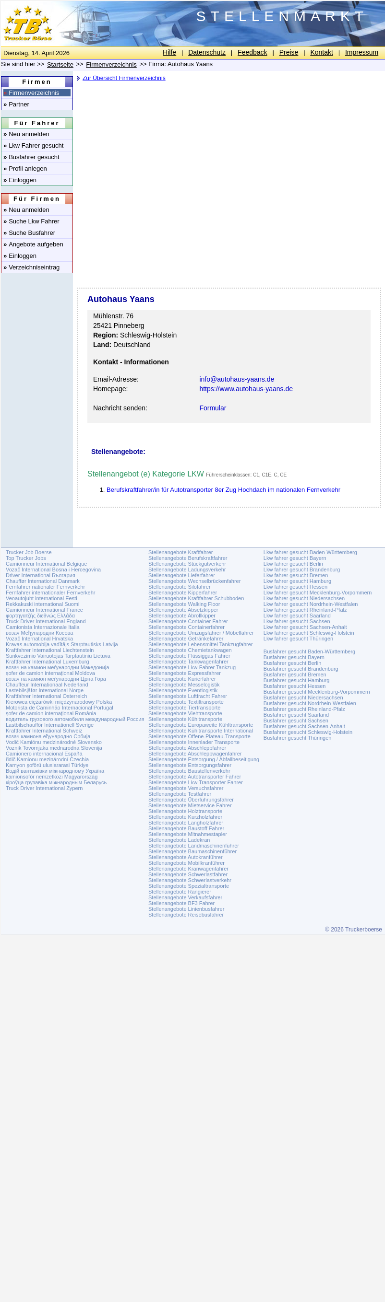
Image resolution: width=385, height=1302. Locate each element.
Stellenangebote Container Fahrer (188, 621)
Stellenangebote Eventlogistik (182, 690)
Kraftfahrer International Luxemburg (47, 661)
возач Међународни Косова (39, 633)
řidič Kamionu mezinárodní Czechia (47, 759)
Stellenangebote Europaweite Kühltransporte (200, 725)
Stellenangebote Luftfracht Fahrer (187, 696)
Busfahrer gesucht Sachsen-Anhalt (304, 726)
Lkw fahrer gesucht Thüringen (298, 638)
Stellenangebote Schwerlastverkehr (189, 880)
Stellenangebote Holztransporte (185, 811)
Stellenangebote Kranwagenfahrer (188, 869)
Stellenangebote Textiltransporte (186, 702)
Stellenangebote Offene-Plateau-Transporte (199, 736)
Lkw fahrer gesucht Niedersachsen (304, 598)
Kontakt (321, 52)
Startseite (60, 64)
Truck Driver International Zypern (44, 788)
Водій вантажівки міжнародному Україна (55, 771)
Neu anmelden (26, 134)
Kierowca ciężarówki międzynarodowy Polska (59, 702)
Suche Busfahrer (29, 232)
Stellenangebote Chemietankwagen (190, 650)
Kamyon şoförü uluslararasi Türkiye (47, 765)
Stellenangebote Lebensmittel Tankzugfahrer (200, 644)
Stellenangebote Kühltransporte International (200, 730)
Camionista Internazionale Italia (42, 627)
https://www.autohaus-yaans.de (246, 389)
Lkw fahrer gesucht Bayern (295, 558)
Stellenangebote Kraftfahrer (180, 552)
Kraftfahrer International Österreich (46, 696)
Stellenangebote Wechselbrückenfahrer (194, 581)
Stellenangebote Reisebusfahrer (186, 915)
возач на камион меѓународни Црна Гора (56, 679)
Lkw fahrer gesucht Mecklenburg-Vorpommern (318, 592)
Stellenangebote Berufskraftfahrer (188, 558)
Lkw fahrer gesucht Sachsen (297, 621)
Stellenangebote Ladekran (179, 840)
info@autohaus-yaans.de (236, 379)
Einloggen (19, 180)
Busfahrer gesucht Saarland (296, 715)
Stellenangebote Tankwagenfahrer (188, 661)
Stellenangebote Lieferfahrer (181, 575)
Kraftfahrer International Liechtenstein (50, 650)
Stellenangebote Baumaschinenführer (192, 851)
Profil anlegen (25, 168)
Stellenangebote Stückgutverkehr (187, 564)
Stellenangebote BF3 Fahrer (181, 903)
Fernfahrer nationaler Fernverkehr (45, 587)
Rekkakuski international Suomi (42, 604)
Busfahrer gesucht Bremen (295, 674)
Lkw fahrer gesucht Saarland (297, 615)
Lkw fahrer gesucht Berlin (293, 564)
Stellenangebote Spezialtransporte (188, 886)
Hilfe (169, 52)
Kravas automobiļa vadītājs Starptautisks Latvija (62, 644)
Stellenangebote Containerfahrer (186, 627)
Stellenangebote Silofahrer (179, 587)
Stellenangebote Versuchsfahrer (186, 788)
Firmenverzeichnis (31, 92)
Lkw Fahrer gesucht (33, 145)
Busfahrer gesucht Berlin (292, 663)
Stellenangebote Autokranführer (185, 857)
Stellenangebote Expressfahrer (184, 673)
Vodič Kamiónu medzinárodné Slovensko (54, 742)
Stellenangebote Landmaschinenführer (193, 846)
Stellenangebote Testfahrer (179, 794)
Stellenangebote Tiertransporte (184, 707)
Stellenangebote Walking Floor (184, 604)
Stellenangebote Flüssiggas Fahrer (189, 656)
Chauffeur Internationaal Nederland (47, 684)
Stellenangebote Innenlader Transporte (194, 742)
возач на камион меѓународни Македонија (57, 667)
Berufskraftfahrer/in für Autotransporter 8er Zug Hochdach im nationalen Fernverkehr (223, 489)
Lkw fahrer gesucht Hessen (295, 587)
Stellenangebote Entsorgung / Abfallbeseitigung (203, 759)
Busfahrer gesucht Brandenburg (301, 669)
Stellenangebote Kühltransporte (185, 719)
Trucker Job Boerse (29, 552)
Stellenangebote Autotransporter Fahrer (194, 776)
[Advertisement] (128, 137)
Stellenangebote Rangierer (179, 892)
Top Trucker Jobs (26, 558)
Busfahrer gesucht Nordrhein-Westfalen (310, 703)
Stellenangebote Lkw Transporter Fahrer (195, 782)
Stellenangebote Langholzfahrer (185, 822)
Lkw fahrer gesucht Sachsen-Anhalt (305, 627)
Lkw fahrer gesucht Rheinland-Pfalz (305, 610)
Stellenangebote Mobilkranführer (186, 863)
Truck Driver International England (46, 621)
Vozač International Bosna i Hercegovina (53, 569)
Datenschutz (207, 52)
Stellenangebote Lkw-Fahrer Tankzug (192, 667)
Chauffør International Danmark (43, 581)
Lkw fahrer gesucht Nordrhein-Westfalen (311, 604)
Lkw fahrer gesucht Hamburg (297, 581)
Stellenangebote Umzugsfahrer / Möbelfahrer (201, 633)
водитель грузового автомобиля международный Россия (75, 719)
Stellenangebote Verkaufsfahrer (185, 897)
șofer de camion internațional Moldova (50, 673)
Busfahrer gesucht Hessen (295, 686)
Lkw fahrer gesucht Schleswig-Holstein (309, 633)
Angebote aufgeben (33, 244)
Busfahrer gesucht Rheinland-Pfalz (304, 709)
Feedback (252, 52)
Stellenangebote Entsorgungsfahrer (189, 765)
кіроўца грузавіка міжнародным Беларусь (56, 782)
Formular (212, 408)
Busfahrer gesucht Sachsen (296, 720)
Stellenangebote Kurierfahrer (182, 679)
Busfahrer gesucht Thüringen (298, 738)
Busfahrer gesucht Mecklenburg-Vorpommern (317, 692)
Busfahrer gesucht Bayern (294, 657)
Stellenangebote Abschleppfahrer (187, 748)
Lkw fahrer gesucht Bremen (296, 575)
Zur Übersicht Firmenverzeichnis (124, 78)
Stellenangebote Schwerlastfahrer (188, 874)
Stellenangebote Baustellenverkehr (189, 771)
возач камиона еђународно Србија (48, 736)
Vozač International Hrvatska (39, 638)
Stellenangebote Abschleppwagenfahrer (194, 753)
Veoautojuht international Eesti (41, 598)
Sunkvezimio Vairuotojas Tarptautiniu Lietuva (58, 656)
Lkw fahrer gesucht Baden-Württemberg (310, 552)
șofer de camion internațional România (51, 713)
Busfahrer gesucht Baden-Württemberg (309, 651)
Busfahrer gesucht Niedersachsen (303, 697)
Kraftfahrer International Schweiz (44, 730)
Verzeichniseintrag (31, 267)
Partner (16, 104)
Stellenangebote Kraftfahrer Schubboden (196, 598)
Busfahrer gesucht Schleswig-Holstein (308, 732)
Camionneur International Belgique (46, 564)
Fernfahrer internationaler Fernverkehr (50, 592)
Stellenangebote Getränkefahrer (186, 638)
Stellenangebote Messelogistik (184, 684)
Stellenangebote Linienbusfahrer (186, 909)
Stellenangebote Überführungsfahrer (191, 799)
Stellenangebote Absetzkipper (183, 610)
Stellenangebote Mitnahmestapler (187, 834)
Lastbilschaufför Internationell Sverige (50, 725)
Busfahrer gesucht (31, 157)
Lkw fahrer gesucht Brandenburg (302, 569)
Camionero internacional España (44, 753)
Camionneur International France (44, 610)
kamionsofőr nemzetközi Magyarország (51, 776)
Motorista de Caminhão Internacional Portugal (59, 707)
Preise (289, 52)
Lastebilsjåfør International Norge (45, 690)
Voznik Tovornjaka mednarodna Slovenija (54, 748)
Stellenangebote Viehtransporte (185, 713)
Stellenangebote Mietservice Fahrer (190, 805)
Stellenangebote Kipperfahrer (182, 592)
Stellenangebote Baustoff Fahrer (186, 828)
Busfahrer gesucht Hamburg (297, 680)
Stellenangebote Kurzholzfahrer (185, 817)
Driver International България (40, 575)
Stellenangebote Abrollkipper (182, 615)
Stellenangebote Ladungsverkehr (187, 569)
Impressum (361, 52)
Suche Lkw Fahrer (31, 221)
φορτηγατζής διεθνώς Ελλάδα (40, 615)
